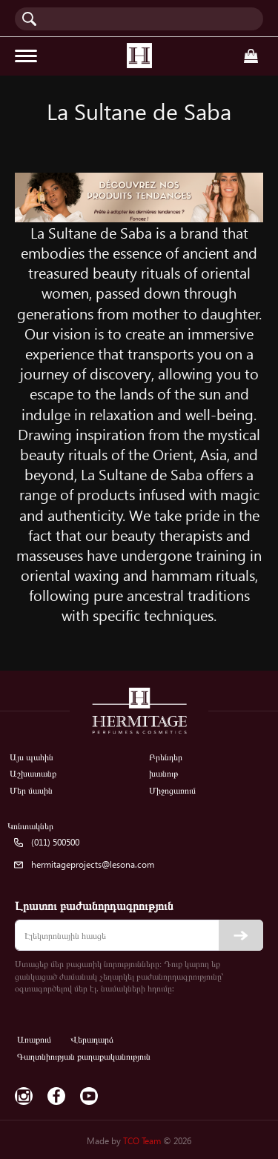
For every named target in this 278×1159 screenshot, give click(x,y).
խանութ (163, 773)
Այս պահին (31, 757)
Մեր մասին (31, 790)
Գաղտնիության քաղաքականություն (83, 1056)
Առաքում (34, 1039)
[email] (139, 935)
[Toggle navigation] (26, 56)
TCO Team (142, 1140)
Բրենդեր (165, 757)
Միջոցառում (172, 790)
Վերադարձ (91, 1039)
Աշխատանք (33, 773)
